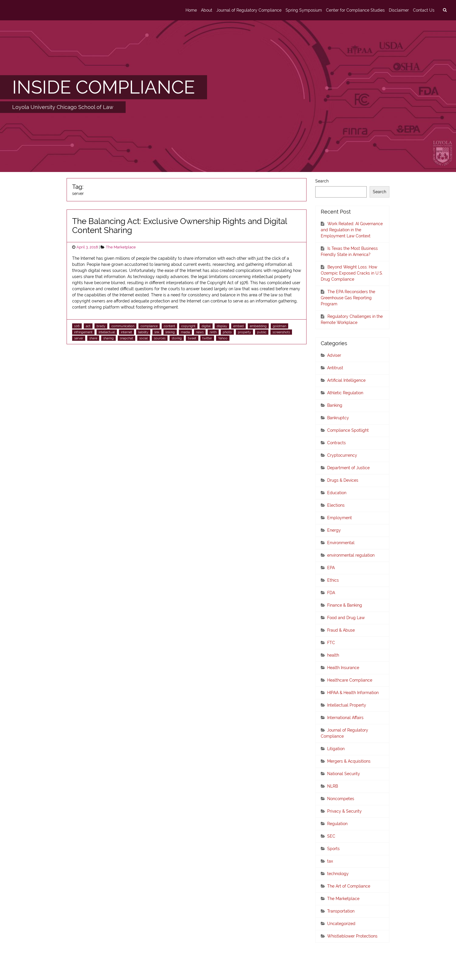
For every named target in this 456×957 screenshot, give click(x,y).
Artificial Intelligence (346, 380)
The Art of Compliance (348, 886)
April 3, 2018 (87, 247)
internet (126, 332)
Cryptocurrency (342, 455)
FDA (331, 592)
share (93, 338)
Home (191, 10)
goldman (279, 326)
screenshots (281, 332)
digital (206, 326)
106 (77, 326)
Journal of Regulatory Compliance (249, 10)
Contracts (336, 442)
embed (238, 326)
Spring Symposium (304, 10)
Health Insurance (343, 667)
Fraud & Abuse (341, 630)
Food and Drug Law (346, 617)
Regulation (337, 823)
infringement (83, 332)
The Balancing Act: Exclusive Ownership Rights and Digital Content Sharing (179, 225)
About (206, 10)
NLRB (332, 786)
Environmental (341, 542)
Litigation (336, 748)
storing (177, 338)
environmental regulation (351, 555)
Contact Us (423, 10)
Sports (333, 848)
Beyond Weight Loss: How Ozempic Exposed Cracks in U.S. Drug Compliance (352, 273)
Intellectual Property (346, 705)
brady (101, 326)
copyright (188, 326)
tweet (192, 338)
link (156, 332)
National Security (343, 773)
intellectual (107, 332)
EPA (331, 567)
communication (122, 326)
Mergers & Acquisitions (348, 761)
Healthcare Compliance (349, 680)
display (222, 326)
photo (227, 332)
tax (330, 861)
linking (170, 332)
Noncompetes (340, 798)
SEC (331, 836)
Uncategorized (341, 923)
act (88, 326)
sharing (108, 338)
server (78, 338)
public (261, 332)
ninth (213, 332)
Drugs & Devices (342, 480)
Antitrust (335, 367)
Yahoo (222, 338)
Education (336, 492)
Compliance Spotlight (348, 430)
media (185, 332)
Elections (336, 505)
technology (338, 873)
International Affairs (345, 717)
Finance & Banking (344, 605)
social (143, 338)
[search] (444, 10)
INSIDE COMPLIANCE (103, 87)
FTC (331, 642)
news (200, 332)
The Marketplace (121, 247)
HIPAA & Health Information (353, 692)
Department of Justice (348, 467)
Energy (334, 530)
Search (322, 181)
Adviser (334, 355)
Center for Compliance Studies (355, 10)
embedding (258, 326)
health (333, 655)
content (169, 326)
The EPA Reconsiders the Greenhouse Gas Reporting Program (348, 297)
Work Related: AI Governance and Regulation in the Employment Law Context (352, 229)
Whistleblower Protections (352, 936)
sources (159, 338)
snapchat (126, 338)
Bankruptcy (338, 417)
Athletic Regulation (345, 392)
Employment (339, 517)
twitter (207, 338)
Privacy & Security (344, 811)
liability (143, 332)
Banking (334, 405)
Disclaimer (399, 10)
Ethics (333, 580)
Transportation (341, 911)
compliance (149, 326)
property (244, 332)
